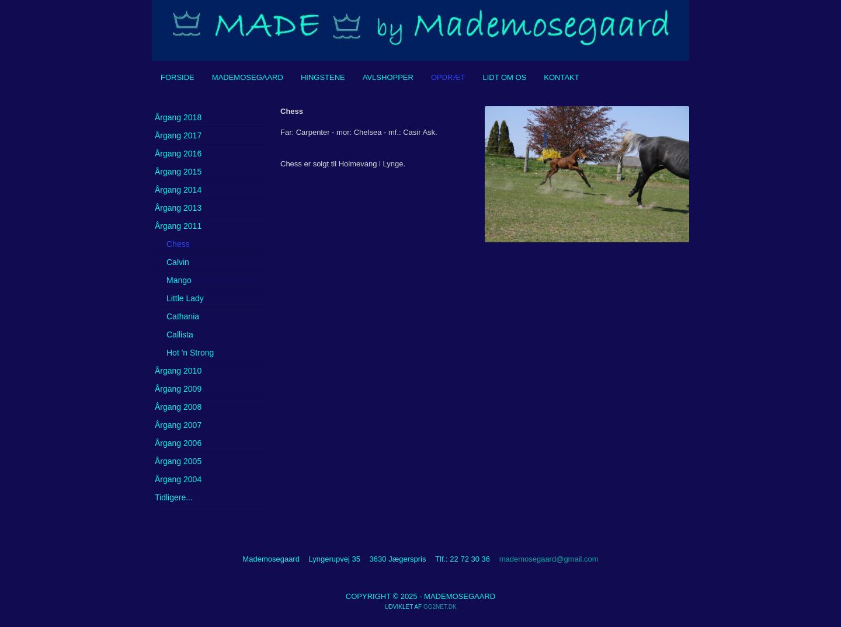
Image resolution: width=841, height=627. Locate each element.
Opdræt (448, 77)
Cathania (182, 316)
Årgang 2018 (178, 117)
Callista (179, 334)
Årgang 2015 (178, 171)
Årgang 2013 (178, 208)
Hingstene (323, 77)
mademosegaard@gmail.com (549, 559)
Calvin (177, 262)
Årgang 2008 (178, 407)
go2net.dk (440, 607)
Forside (177, 77)
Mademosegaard (247, 77)
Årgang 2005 (178, 461)
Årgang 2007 (178, 425)
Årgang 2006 (178, 443)
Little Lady (185, 298)
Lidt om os (504, 77)
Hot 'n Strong (190, 352)
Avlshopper (388, 77)
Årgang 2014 (178, 189)
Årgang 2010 (178, 370)
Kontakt (561, 77)
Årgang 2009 (178, 388)
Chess (178, 244)
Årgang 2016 (178, 153)
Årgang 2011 (178, 226)
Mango (179, 280)
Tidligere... (174, 497)
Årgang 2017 (178, 135)
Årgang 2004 (178, 479)
